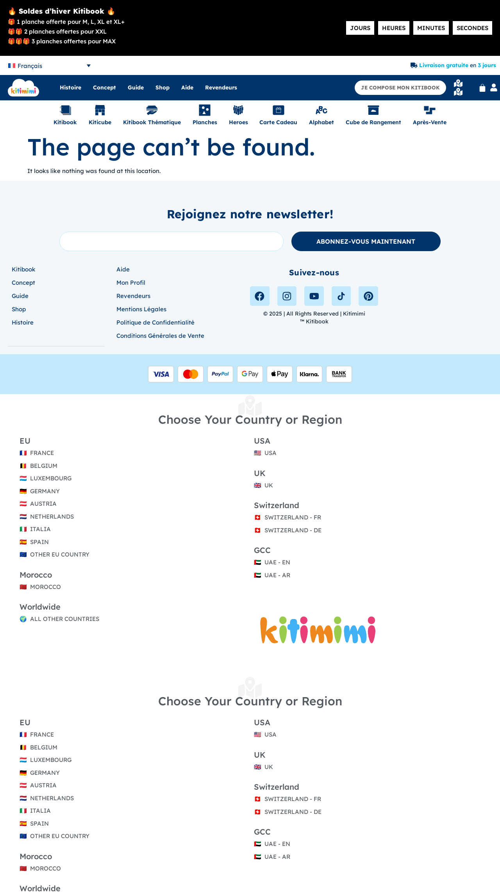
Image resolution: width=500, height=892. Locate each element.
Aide (187, 87)
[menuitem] (49, 65)
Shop (162, 87)
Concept (104, 87)
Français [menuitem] (30, 66)
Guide (136, 87)
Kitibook (24, 269)
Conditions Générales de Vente (160, 335)
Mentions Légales (141, 309)
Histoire (70, 87)
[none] (49, 65)
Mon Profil (130, 282)
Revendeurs (221, 87)
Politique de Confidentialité (155, 322)
